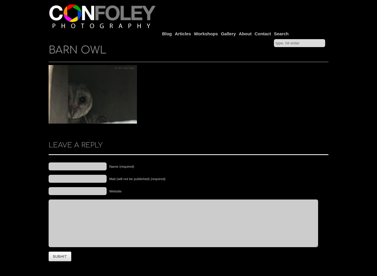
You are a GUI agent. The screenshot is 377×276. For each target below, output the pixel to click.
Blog (167, 33)
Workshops (206, 33)
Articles (183, 33)
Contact (262, 33)
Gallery (228, 33)
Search (281, 33)
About (245, 33)
